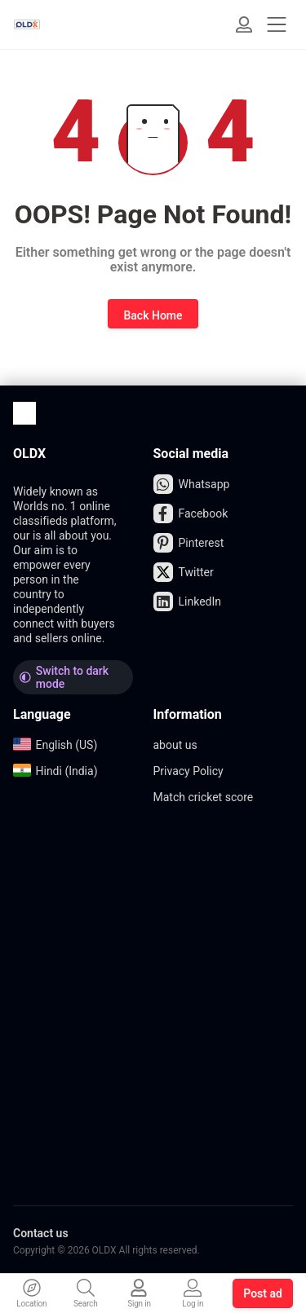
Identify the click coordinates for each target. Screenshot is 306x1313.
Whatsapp (191, 484)
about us (175, 744)
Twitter (183, 572)
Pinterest (188, 543)
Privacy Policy (188, 771)
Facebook (190, 513)
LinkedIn (187, 601)
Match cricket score (203, 797)
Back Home (152, 315)
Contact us (41, 1233)
